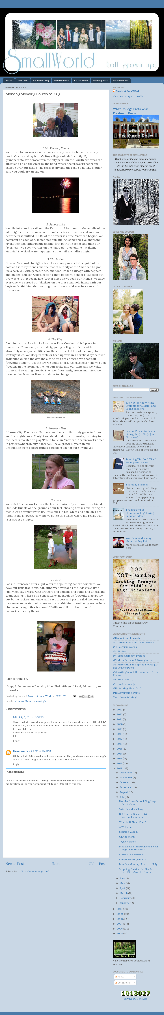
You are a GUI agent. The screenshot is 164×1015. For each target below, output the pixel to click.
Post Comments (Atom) (35, 871)
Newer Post (14, 863)
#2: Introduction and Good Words (133, 642)
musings (41, 701)
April (123, 888)
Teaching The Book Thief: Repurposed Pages (141, 461)
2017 (120, 738)
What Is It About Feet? (132, 822)
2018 (120, 733)
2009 (120, 913)
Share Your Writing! (125, 697)
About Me (23, 80)
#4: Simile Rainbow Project (129, 655)
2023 (120, 709)
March (124, 893)
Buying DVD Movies (135, 998)
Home (9, 80)
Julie (15, 717)
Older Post (97, 863)
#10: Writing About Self (126, 688)
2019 (120, 729)
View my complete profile (128, 96)
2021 (120, 719)
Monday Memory (24, 701)
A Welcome (125, 827)
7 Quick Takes (127, 841)
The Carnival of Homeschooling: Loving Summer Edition (140, 512)
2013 (120, 758)
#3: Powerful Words (125, 646)
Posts (119, 976)
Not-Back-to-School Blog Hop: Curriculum (137, 803)
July (122, 797)
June (123, 878)
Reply (16, 740)
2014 (120, 753)
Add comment (15, 771)
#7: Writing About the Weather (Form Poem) (135, 673)
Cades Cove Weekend (132, 854)
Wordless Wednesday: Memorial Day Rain (139, 540)
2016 (120, 743)
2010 (120, 908)
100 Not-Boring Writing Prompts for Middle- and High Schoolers (141, 405)
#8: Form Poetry (123, 679)
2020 (120, 724)
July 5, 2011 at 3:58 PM (31, 717)
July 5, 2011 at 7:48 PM (38, 751)
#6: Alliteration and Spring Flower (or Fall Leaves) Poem (135, 666)
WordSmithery (61, 80)
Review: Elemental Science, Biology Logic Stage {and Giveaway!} (142, 434)
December (126, 772)
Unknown (19, 751)
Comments (123, 982)
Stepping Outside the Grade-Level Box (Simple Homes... (136, 871)
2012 (120, 763)
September (127, 787)
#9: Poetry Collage (124, 683)
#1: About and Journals (126, 638)
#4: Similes (119, 651)
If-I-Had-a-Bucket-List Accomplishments (133, 816)
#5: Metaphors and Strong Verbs (132, 660)
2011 (120, 768)
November (126, 777)
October (125, 782)
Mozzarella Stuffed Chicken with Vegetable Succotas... (138, 848)
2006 (120, 928)
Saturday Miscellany (131, 809)
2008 (120, 918)
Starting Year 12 (128, 831)
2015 (120, 748)
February (125, 897)
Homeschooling (41, 80)
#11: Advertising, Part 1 (126, 692)
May (122, 883)
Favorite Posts (120, 80)
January (125, 902)
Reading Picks (100, 80)
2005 (120, 933)
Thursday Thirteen (137, 484)
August (124, 792)
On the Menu (81, 80)
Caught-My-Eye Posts (132, 859)
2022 (120, 714)
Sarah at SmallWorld (128, 91)
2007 (120, 923)
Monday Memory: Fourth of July (138, 864)
